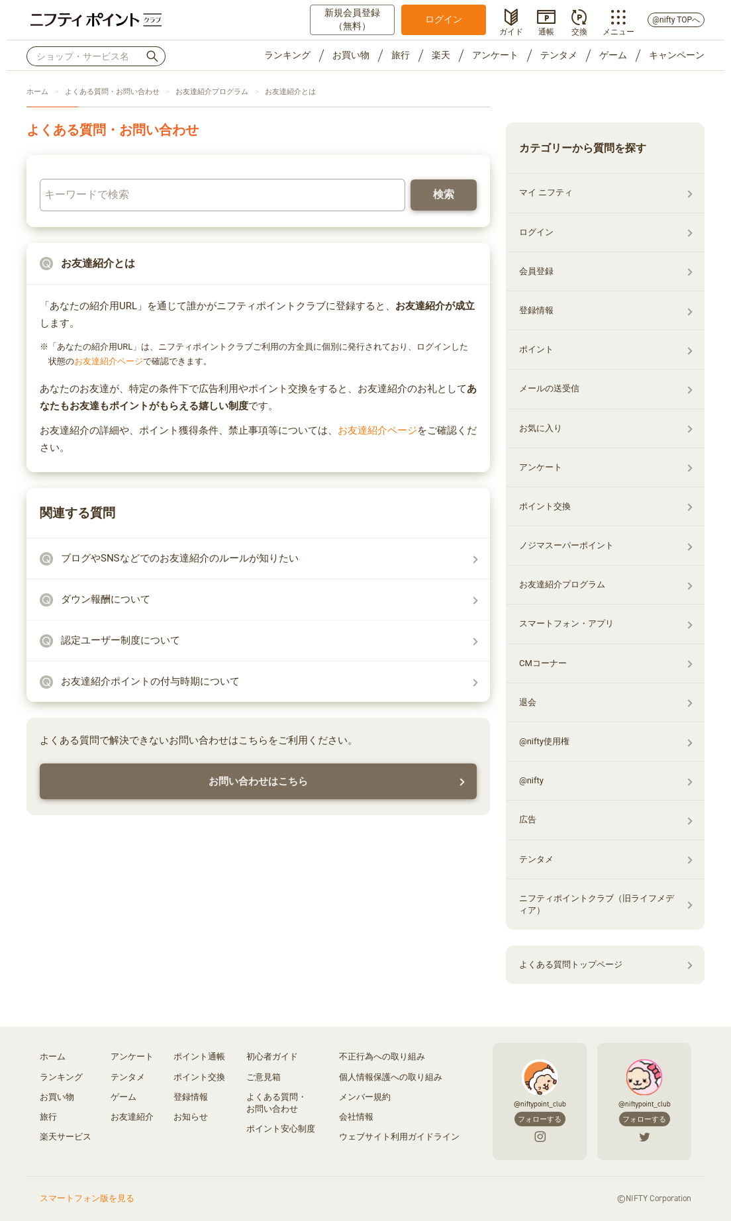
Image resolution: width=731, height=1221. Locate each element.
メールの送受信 (549, 388)
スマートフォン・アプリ (566, 623)
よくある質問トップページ (570, 964)
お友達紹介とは (290, 91)
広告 (527, 819)
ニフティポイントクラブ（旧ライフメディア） (596, 904)
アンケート (495, 55)
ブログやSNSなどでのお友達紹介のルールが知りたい (180, 558)
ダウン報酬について (105, 599)
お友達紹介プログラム (211, 91)
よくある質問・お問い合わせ (112, 91)
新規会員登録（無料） (352, 19)
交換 (579, 30)
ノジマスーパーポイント (566, 545)
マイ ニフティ (546, 192)
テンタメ (558, 55)
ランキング (287, 55)
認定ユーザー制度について (120, 640)
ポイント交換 (545, 506)
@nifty (531, 780)
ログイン (443, 19)
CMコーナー (543, 663)
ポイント (536, 349)
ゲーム (613, 55)
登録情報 (536, 310)
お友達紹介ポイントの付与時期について (150, 681)
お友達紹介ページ (108, 361)
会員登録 (536, 271)
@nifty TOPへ (676, 19)
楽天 (441, 55)
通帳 (546, 30)
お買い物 (350, 55)
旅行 (400, 55)
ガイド (511, 30)
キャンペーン (677, 55)
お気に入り (540, 428)
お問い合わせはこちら (258, 781)
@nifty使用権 (544, 741)
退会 (527, 702)
